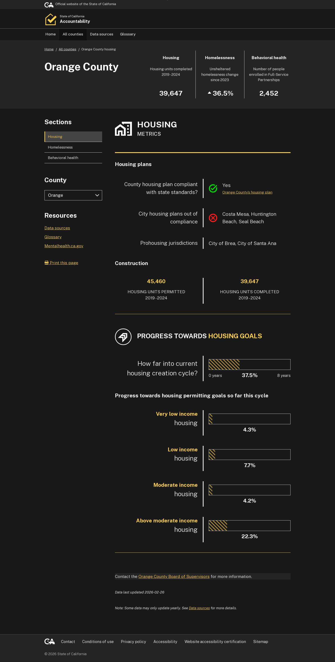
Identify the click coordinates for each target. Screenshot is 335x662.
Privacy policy (133, 642)
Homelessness (60, 147)
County (55, 180)
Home (50, 34)
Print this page (61, 262)
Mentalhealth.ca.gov (63, 246)
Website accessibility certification (215, 642)
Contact (68, 642)
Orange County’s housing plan (247, 192)
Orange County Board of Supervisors (174, 576)
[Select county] (73, 195)
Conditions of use (98, 642)
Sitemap (260, 642)
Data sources (101, 34)
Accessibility (165, 642)
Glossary (127, 34)
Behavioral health (63, 158)
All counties (73, 34)
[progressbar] (224, 365)
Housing (55, 136)
